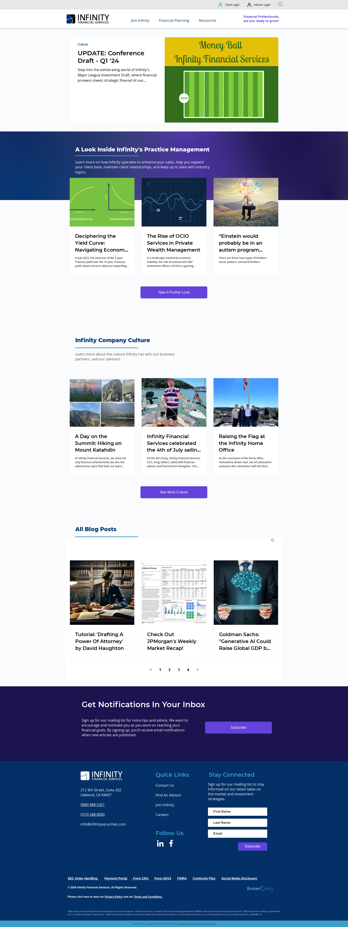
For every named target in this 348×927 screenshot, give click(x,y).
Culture (83, 44)
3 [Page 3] (179, 669)
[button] (220, 5)
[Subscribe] (252, 846)
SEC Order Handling (83, 878)
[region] (261, 19)
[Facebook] (171, 843)
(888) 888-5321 (93, 804)
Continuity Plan (204, 878)
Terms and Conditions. (148, 896)
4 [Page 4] (188, 669)
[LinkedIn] (160, 843)
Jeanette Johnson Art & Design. (197, 923)
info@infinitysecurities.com (103, 824)
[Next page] (197, 670)
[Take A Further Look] (173, 292)
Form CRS (140, 878)
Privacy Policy (114, 896)
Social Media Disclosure (239, 878)
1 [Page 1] (160, 669)
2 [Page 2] (169, 669)
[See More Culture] (173, 492)
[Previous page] (151, 670)
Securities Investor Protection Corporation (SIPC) (225, 911)
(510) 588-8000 (93, 814)
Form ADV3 (162, 878)
